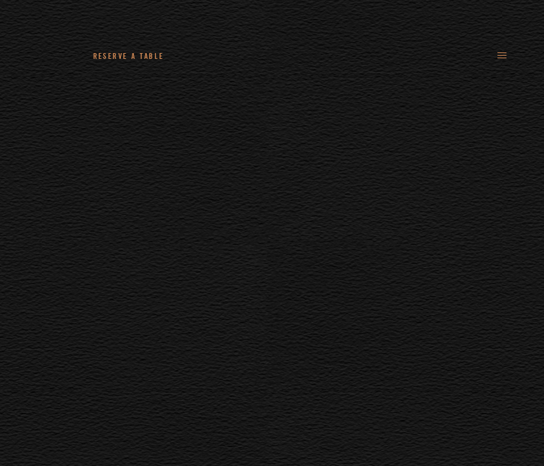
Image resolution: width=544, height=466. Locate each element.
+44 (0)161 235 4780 (229, 56)
